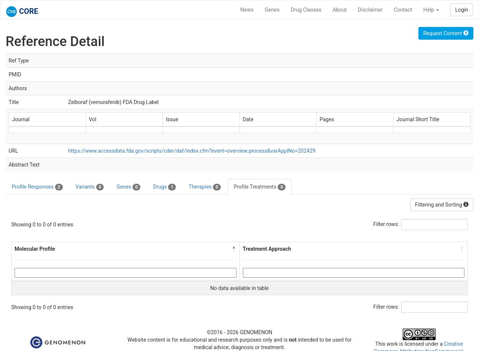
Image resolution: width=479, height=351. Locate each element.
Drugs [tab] (164, 187)
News (246, 10)
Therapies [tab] (205, 187)
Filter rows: (386, 224)
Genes (272, 10)
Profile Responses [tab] (37, 187)
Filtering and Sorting (442, 205)
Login (461, 10)
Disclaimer (370, 10)
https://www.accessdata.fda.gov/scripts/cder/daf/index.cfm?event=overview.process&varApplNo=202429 (191, 151)
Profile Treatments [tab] (260, 187)
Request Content (446, 33)
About (340, 10)
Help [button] (431, 10)
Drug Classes (306, 10)
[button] (234, 249)
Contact (403, 10)
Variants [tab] (90, 187)
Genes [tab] (128, 187)
